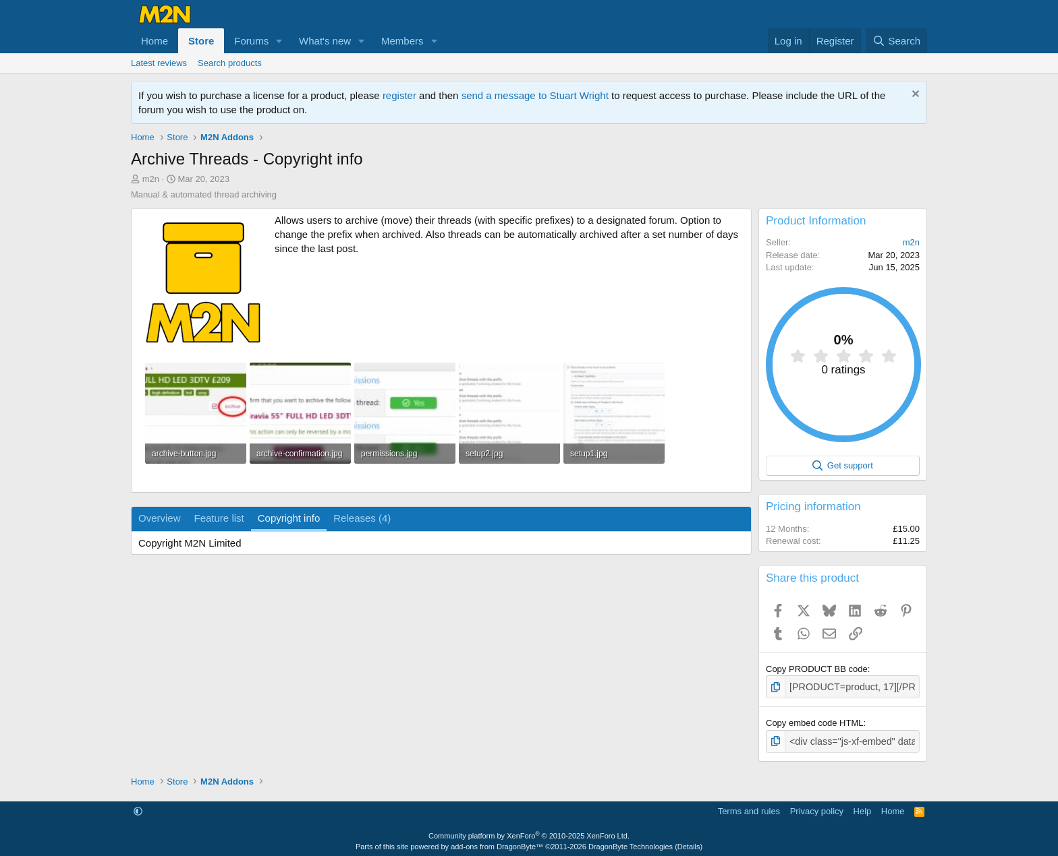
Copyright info (289, 518)
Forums (251, 41)
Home (154, 41)
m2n (150, 179)
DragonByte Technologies (630, 844)
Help (863, 808)
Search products (230, 63)
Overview (159, 518)
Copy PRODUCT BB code (817, 669)
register (399, 95)
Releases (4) (362, 518)
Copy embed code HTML (815, 721)
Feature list (219, 518)
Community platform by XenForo (529, 834)
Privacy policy (816, 808)
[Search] (896, 40)
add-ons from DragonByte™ (497, 844)
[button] (279, 40)
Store (201, 41)
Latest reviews (159, 63)
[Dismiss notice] (914, 95)
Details (688, 844)
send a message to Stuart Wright (535, 95)
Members (402, 41)
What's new (325, 41)
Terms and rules (749, 808)
